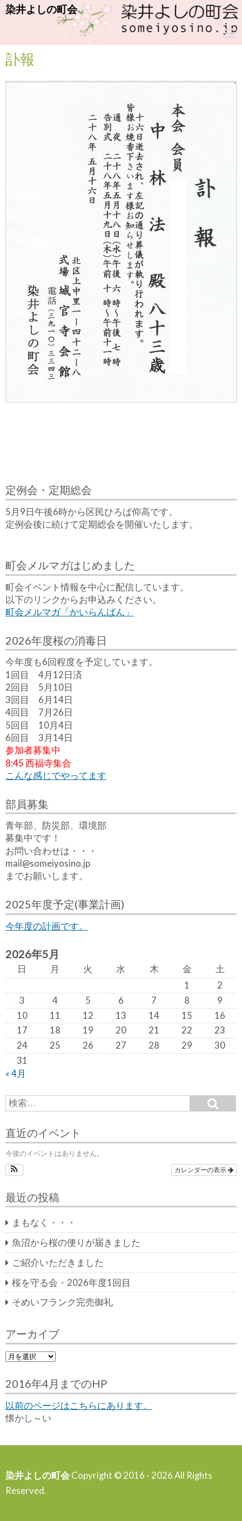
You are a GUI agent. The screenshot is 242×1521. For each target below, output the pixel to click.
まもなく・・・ (44, 1222)
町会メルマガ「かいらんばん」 (69, 612)
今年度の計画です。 (46, 926)
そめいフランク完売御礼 (62, 1302)
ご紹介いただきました (58, 1262)
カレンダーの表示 (203, 1170)
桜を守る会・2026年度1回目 (71, 1282)
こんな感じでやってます (55, 775)
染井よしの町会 (41, 9)
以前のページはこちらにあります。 (78, 1405)
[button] (14, 1170)
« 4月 (15, 1073)
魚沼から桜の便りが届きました (76, 1242)
